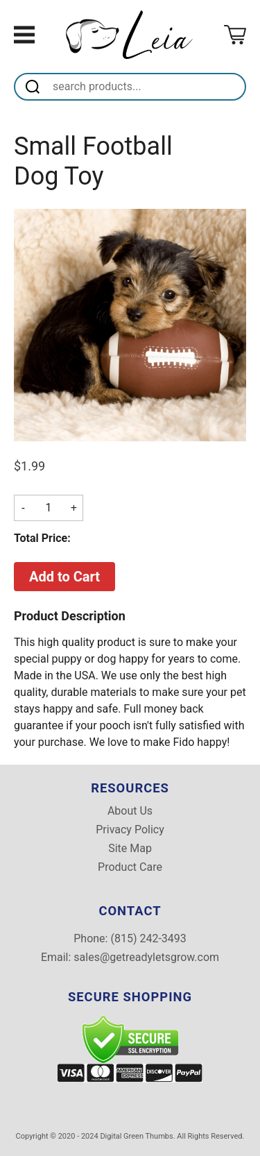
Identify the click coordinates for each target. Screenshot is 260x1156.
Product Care (130, 867)
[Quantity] (48, 507)
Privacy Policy (130, 829)
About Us (130, 811)
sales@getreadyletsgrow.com (146, 957)
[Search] (147, 86)
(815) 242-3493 (148, 938)
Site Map (130, 848)
